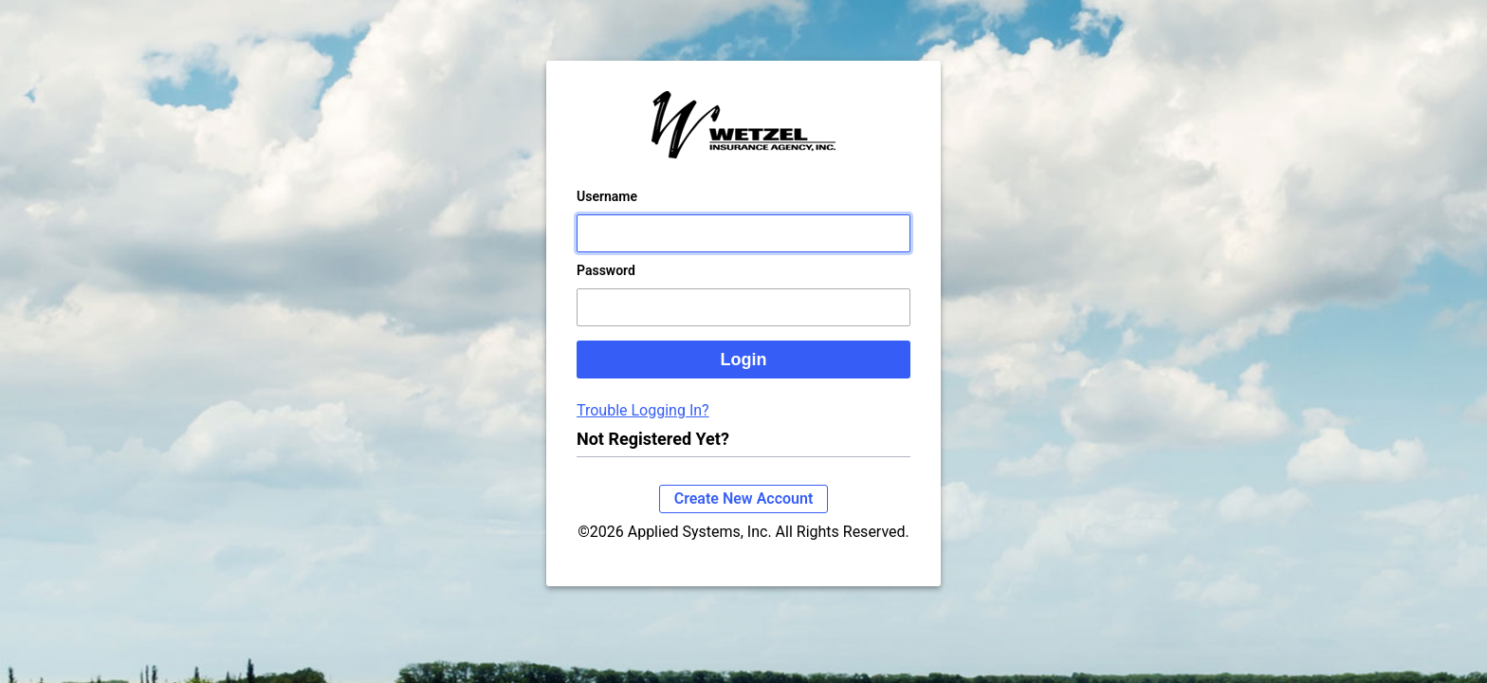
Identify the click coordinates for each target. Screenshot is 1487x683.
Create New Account (744, 517)
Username (607, 215)
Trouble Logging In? (643, 429)
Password (606, 289)
